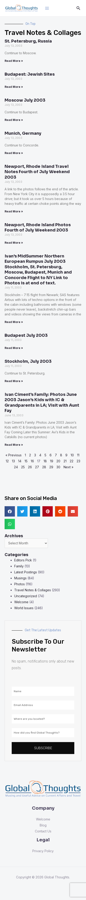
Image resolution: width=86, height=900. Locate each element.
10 (72, 455)
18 (45, 461)
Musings (20, 578)
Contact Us (43, 831)
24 (16, 467)
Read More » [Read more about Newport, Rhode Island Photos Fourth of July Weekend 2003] (14, 242)
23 (78, 461)
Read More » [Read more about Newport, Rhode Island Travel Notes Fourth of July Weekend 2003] (14, 211)
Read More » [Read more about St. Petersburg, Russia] (14, 61)
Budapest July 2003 (26, 335)
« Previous (14, 455)
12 (7, 461)
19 (51, 461)
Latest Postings (25, 572)
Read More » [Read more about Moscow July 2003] (14, 120)
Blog (43, 825)
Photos (19, 584)
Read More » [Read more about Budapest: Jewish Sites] (14, 87)
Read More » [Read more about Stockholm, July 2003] (14, 381)
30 (58, 467)
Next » (68, 467)
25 (23, 467)
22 (71, 461)
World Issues (23, 608)
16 (32, 461)
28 (44, 467)
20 (58, 461)
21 (65, 461)
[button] (10, 511)
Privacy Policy (43, 851)
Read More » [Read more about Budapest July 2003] (14, 348)
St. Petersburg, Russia (28, 41)
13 (13, 461)
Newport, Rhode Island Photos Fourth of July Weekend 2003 (38, 227)
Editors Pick (23, 560)
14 (19, 461)
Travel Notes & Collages (32, 590)
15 (26, 461)
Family (19, 566)
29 (51, 467)
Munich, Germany (23, 133)
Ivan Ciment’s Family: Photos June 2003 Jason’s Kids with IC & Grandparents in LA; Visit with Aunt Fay (42, 402)
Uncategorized (25, 596)
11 (78, 455)
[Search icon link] (78, 8)
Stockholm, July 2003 (28, 361)
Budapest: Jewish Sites (30, 74)
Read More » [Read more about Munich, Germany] (14, 153)
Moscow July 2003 (25, 100)
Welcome (21, 602)
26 (30, 467)
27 (37, 467)
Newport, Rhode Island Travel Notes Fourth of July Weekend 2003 (37, 172)
